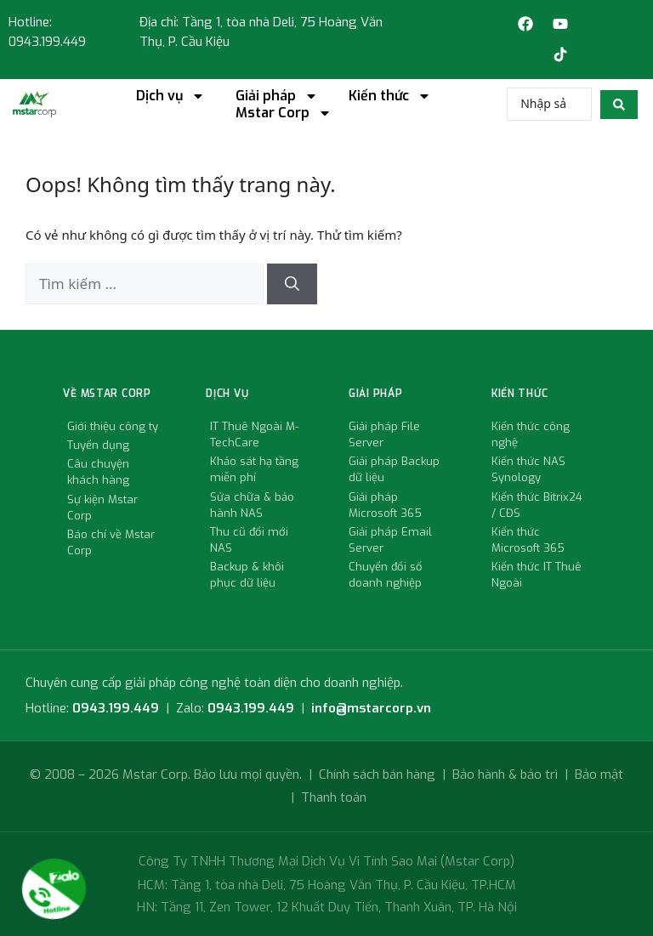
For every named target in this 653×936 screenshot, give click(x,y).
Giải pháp (277, 96)
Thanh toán (333, 797)
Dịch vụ (170, 96)
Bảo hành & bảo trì (505, 774)
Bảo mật (599, 774)
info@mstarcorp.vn (371, 708)
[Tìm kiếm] (292, 284)
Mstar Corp (284, 113)
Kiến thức (390, 96)
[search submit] (619, 104)
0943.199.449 (115, 708)
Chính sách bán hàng (377, 774)
